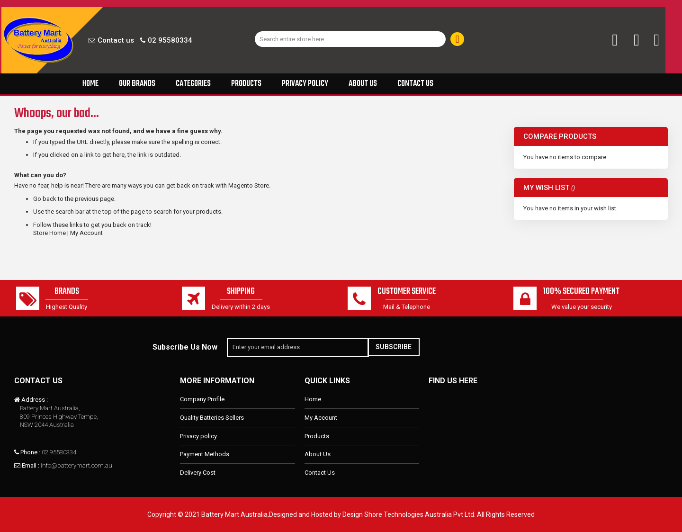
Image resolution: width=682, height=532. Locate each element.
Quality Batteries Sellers (212, 417)
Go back (44, 198)
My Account (86, 232)
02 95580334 (170, 40)
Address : (34, 400)
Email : (30, 465)
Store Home (49, 232)
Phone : (30, 452)
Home (313, 399)
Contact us (116, 40)
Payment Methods (204, 454)
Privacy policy (198, 436)
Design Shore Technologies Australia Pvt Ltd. (409, 514)
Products (317, 436)
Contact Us (320, 472)
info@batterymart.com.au (76, 465)
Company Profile (202, 399)
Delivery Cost (197, 472)
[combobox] (350, 39)
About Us (318, 454)
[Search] (457, 39)
